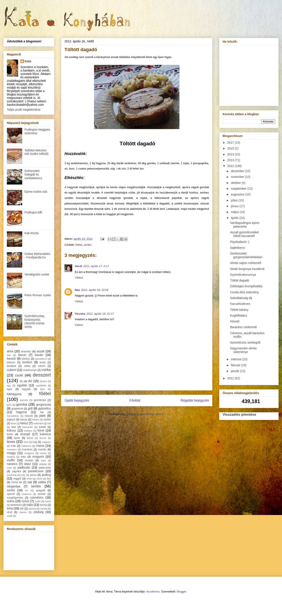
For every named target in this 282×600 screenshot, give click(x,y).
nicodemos (153, 591)
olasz (27, 464)
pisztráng (11, 475)
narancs (12, 464)
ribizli (39, 478)
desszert (42, 375)
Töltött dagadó (239, 280)
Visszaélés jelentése (239, 414)
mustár (29, 460)
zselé (9, 516)
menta (43, 453)
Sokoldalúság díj (241, 298)
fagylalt (26, 389)
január (235, 371)
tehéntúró (16, 504)
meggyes (29, 453)
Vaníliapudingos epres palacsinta (245, 224)
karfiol (47, 419)
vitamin (23, 512)
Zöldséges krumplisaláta (246, 286)
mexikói (11, 457)
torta (10, 508)
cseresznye (30, 370)
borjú (43, 362)
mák (13, 445)
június (235, 206)
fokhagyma (14, 394)
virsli (9, 512)
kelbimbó (38, 423)
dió (30, 381)
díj (21, 381)
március (236, 359)
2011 (231, 378)
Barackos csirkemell (243, 327)
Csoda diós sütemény (244, 292)
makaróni (26, 446)
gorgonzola (43, 404)
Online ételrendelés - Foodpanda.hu (37, 255)
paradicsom (35, 471)
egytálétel (41, 385)
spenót (11, 494)
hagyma (21, 412)
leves (11, 442)
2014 (231, 154)
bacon (22, 355)
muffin (11, 460)
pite (23, 475)
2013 (231, 160)
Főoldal (134, 400)
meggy (11, 453)
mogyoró (38, 456)
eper (9, 389)
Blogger (181, 591)
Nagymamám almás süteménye (243, 350)
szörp (48, 501)
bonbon (27, 362)
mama (40, 445)
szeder (42, 494)
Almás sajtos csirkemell (245, 263)
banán (39, 355)
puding (46, 474)
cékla (27, 366)
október (236, 183)
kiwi (13, 427)
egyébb (22, 385)
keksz (24, 423)
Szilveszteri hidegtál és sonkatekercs (33, 174)
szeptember (239, 188)
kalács (35, 419)
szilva (10, 501)
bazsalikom (41, 358)
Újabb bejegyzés (77, 400)
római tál (16, 482)
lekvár (30, 438)
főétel (78, 244)
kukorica (45, 434)
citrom (41, 366)
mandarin (12, 449)
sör (26, 490)
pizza (33, 474)
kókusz (11, 430)
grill (30, 408)
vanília (43, 508)
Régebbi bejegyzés (195, 400)
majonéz (46, 442)
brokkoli (11, 366)
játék (42, 415)
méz (23, 456)
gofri (9, 404)
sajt (29, 482)
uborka (32, 508)
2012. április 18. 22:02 (95, 290)
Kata (28, 61)
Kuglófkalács (238, 315)
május (235, 212)
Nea (77, 290)
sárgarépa (13, 486)
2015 (231, 148)
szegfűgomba (15, 497)
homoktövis (13, 416)
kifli (49, 423)
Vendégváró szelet (37, 274)
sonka (11, 490)
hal (42, 412)
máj (34, 442)
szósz (25, 501)
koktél (42, 427)
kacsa (23, 419)
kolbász (28, 430)
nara (43, 460)
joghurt (11, 419)
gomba (21, 404)
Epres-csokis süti (36, 191)
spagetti (40, 490)
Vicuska (80, 313)
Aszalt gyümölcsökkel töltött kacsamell (244, 234)
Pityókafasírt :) (239, 242)
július (234, 200)
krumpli (25, 434)
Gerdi (78, 266)
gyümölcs (44, 408)
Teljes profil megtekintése (23, 109)
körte (10, 434)
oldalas (43, 464)
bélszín (11, 362)
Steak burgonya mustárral (247, 269)
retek (29, 478)
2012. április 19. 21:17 (100, 313)
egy (9, 385)
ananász (26, 351)
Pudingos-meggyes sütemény (37, 131)
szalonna (26, 494)
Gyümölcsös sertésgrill (245, 342)
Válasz (79, 277)
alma (10, 351)
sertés (87, 244)
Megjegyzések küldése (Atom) (145, 414)
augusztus (238, 194)
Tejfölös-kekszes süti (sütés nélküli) (36, 152)
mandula (27, 449)
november (238, 177)
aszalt (40, 351)
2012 (231, 166)
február (236, 365)
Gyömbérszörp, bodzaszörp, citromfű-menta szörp (35, 321)
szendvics (36, 497)
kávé (13, 423)
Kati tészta (31, 233)
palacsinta (45, 467)
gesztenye (40, 400)
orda (9, 467)
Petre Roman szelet (38, 295)
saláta (42, 482)
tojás (30, 504)
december (238, 171)
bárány (26, 358)
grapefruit (17, 408)
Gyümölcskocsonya (243, 274)
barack (11, 358)
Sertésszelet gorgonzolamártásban (246, 255)
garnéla (24, 400)
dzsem (43, 381)
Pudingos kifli (33, 212)
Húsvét (234, 321)
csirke (46, 370)
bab (9, 355)
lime (26, 442)
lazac (17, 437)
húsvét (29, 415)
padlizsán (24, 467)
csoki (19, 375)
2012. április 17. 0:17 (96, 266)
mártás (42, 449)
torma (43, 504)
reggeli (17, 478)
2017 (231, 142)
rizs (49, 478)
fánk (42, 389)
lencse (42, 438)
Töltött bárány (239, 309)
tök (22, 508)
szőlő (37, 501)
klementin (27, 427)
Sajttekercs (237, 247)
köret (41, 430)
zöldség (38, 512)
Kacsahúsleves (240, 303)
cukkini (11, 370)
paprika (16, 471)
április (235, 218)
